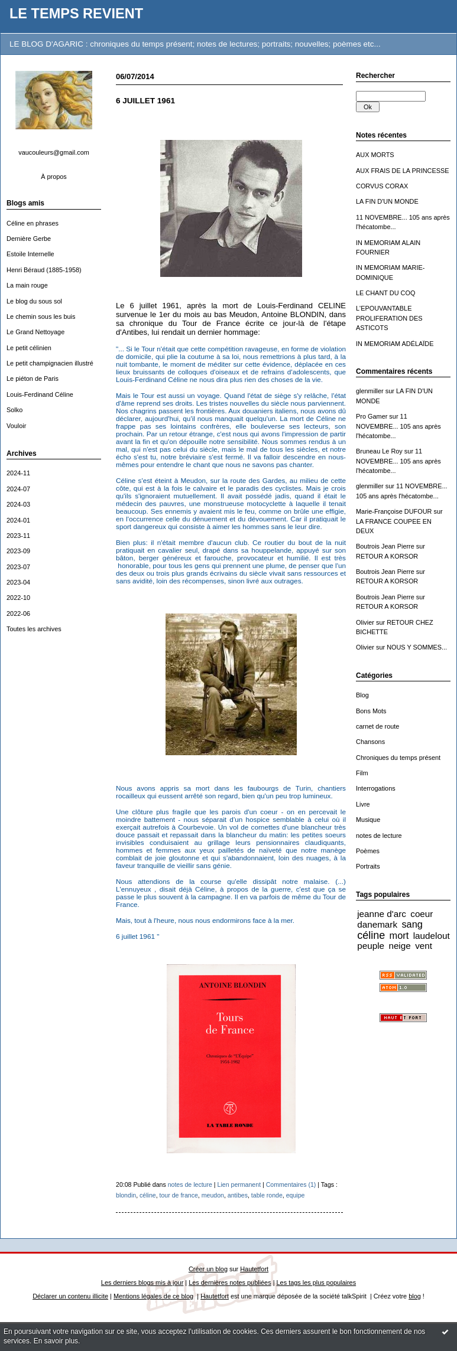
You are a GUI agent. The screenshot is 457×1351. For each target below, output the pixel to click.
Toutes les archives (34, 628)
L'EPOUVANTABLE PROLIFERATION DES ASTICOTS (389, 318)
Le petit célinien (29, 347)
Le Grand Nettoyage (35, 331)
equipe (295, 1195)
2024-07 (18, 488)
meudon (213, 1195)
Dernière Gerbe (29, 238)
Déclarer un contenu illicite (70, 1296)
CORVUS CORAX (382, 186)
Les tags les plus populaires (316, 1282)
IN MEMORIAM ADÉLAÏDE (395, 343)
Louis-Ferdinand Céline (40, 394)
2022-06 (18, 613)
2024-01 (18, 520)
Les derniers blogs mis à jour (142, 1282)
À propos (54, 176)
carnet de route (377, 726)
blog (415, 1296)
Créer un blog (208, 1268)
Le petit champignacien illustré (50, 363)
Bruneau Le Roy (379, 451)
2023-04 (18, 582)
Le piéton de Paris (33, 378)
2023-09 (18, 550)
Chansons (370, 741)
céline (371, 935)
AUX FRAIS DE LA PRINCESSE (402, 170)
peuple (370, 946)
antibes (238, 1195)
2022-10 (18, 597)
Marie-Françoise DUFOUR (394, 511)
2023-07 (18, 566)
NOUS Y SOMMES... (417, 647)
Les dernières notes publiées (230, 1282)
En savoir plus (56, 1341)
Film (362, 772)
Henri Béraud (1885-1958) (44, 269)
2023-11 (18, 535)
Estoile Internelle (30, 253)
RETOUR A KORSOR (387, 556)
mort (399, 935)
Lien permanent (239, 1184)
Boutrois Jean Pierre (385, 546)
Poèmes (368, 850)
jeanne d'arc (381, 914)
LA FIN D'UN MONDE (387, 201)
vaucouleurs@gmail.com (53, 152)
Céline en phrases (33, 223)
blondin (126, 1195)
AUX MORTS (375, 154)
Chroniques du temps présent (398, 757)
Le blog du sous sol (34, 301)
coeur (421, 914)
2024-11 (18, 473)
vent (423, 946)
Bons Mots (371, 710)
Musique (368, 819)
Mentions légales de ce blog (153, 1296)
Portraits (368, 866)
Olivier (365, 622)
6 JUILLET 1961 (145, 100)
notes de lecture (379, 835)
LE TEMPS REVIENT (76, 13)
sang (411, 924)
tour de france (179, 1195)
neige (399, 946)
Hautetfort (254, 1268)
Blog (362, 695)
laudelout (431, 936)
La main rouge (27, 285)
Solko (14, 409)
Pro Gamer (371, 416)
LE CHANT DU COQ (385, 292)
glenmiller (370, 390)
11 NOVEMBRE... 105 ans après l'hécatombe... (398, 426)
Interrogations (376, 788)
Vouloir (16, 425)
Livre (363, 804)
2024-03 (18, 504)
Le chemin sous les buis (41, 316)
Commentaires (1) (291, 1184)
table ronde (267, 1195)
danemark (377, 924)
